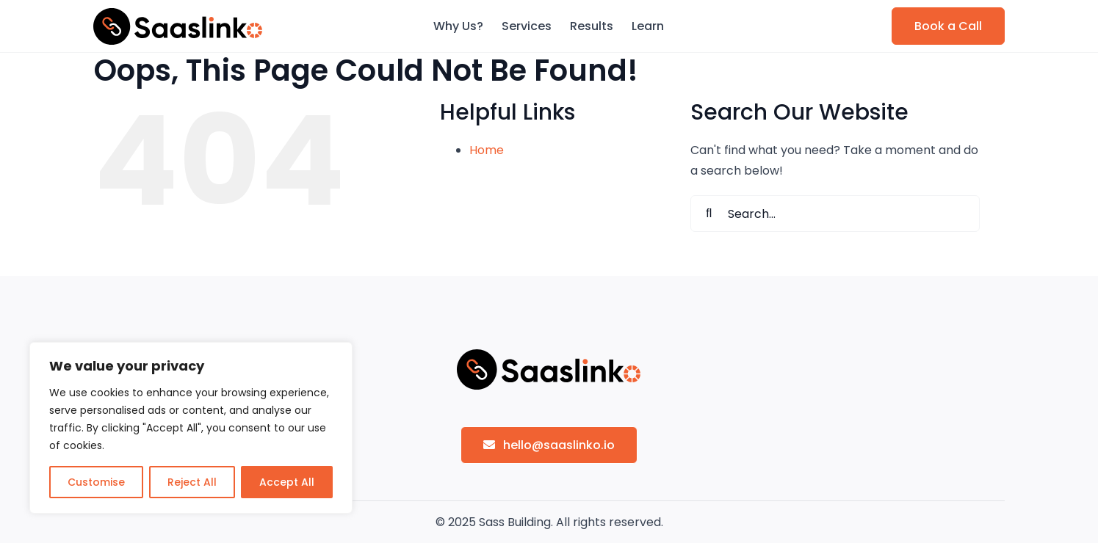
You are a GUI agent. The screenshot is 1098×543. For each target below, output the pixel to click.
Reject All (192, 482)
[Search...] (834, 213)
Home (486, 150)
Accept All (286, 482)
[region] (191, 428)
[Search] (708, 213)
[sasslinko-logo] (177, 13)
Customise (96, 482)
